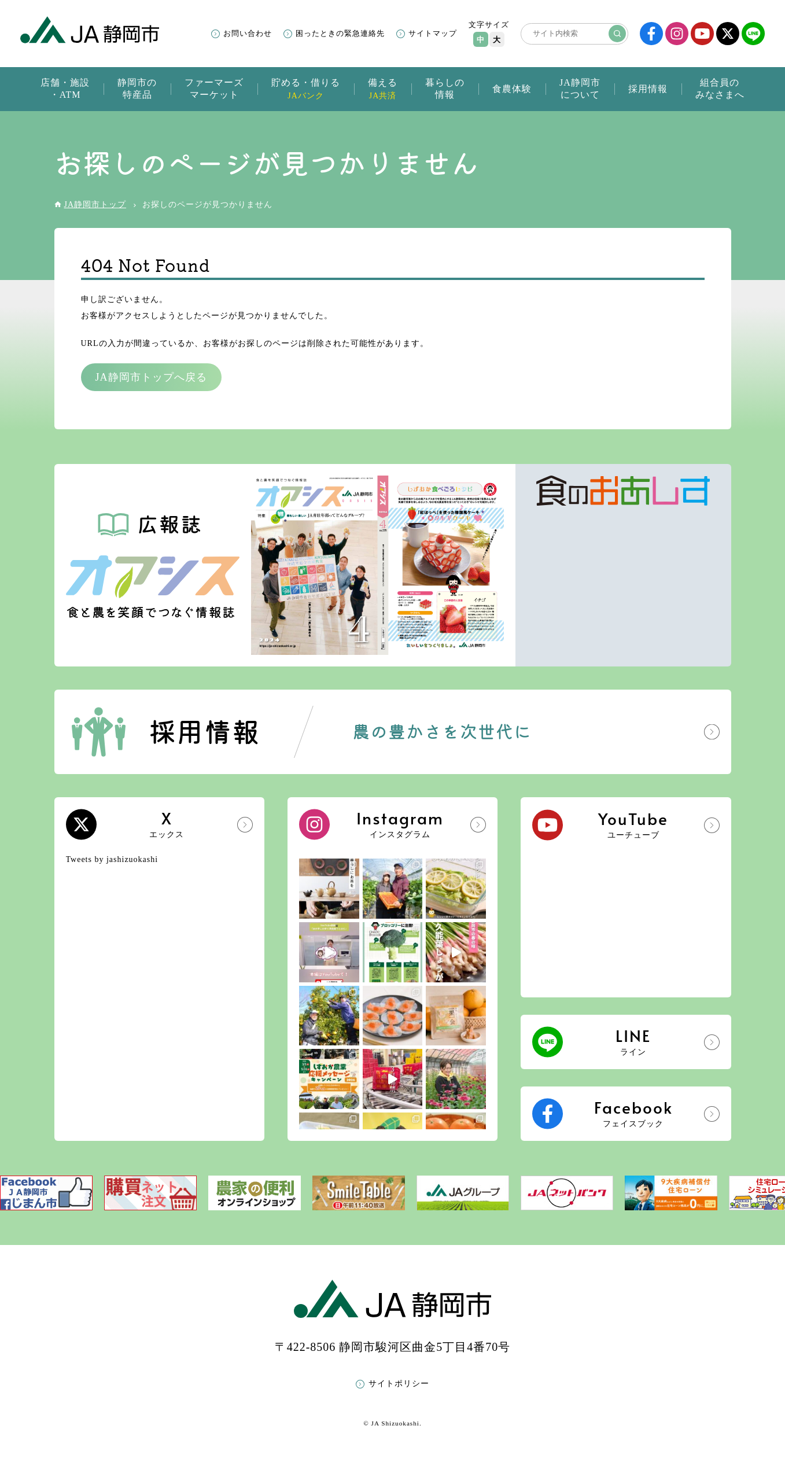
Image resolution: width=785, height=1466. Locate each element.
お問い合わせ (247, 33)
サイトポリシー (398, 1383)
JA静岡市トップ (95, 204)
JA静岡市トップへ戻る (151, 377)
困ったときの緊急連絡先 (340, 33)
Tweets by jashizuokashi (112, 859)
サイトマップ (432, 33)
